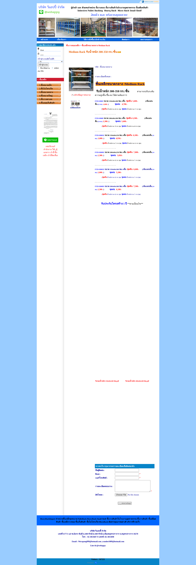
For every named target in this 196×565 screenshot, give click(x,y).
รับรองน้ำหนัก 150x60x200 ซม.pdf (107, 381)
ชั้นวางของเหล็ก (72, 46)
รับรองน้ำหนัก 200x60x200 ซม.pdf (137, 381)
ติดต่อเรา (125, 40)
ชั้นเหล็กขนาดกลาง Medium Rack (96, 46)
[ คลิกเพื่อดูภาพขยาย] (81, 95)
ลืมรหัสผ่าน (45, 68)
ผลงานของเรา (146, 40)
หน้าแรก (44, 40)
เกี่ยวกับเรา (61, 40)
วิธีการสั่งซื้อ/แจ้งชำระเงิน (94, 40)
